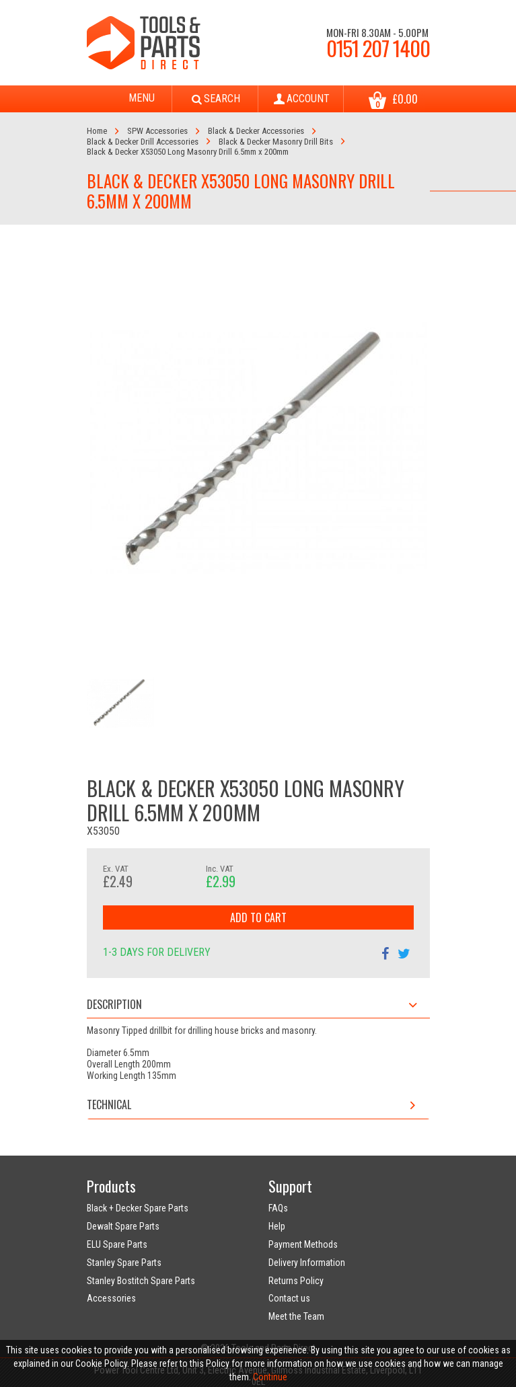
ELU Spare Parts (117, 1244)
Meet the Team (296, 1316)
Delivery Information (306, 1262)
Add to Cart (258, 917)
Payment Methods (303, 1244)
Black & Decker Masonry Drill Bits (276, 142)
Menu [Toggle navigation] (129, 99)
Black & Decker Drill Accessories (142, 142)
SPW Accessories (157, 131)
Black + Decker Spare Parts (137, 1208)
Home (97, 131)
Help (276, 1226)
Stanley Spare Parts (124, 1262)
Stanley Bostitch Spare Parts (141, 1280)
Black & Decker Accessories (256, 131)
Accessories (111, 1298)
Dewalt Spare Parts (123, 1226)
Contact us (289, 1298)
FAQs (278, 1208)
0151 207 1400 (378, 47)
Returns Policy (296, 1280)
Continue (270, 1377)
